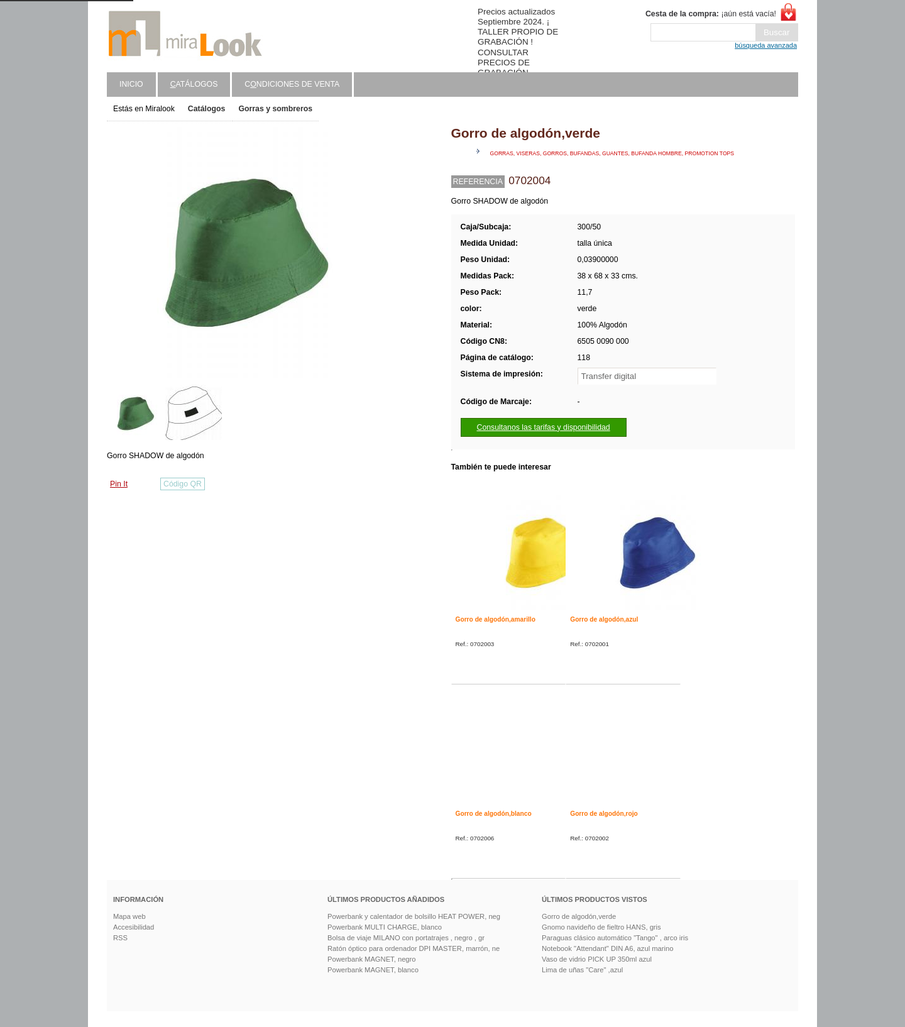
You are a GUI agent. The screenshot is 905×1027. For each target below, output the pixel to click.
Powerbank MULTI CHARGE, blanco (384, 927)
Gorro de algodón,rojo (604, 813)
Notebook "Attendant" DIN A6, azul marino (607, 948)
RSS (120, 938)
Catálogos (207, 108)
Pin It (119, 484)
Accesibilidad (133, 927)
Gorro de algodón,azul (604, 619)
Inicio (131, 84)
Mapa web (129, 916)
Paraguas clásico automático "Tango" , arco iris (615, 938)
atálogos (194, 84)
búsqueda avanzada (766, 45)
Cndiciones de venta (291, 84)
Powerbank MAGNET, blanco (373, 970)
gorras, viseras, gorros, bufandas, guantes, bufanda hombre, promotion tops (612, 153)
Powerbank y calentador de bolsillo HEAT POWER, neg (413, 916)
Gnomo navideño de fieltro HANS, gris (601, 927)
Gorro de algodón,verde (579, 916)
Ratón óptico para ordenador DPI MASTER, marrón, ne (413, 948)
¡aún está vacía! (710, 13)
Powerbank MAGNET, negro (371, 959)
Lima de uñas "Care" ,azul (582, 970)
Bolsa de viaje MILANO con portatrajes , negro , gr (406, 938)
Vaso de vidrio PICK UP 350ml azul (597, 959)
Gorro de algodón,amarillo (495, 619)
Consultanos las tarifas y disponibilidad (543, 427)
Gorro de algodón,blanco (494, 813)
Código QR (182, 484)
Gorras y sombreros (275, 108)
